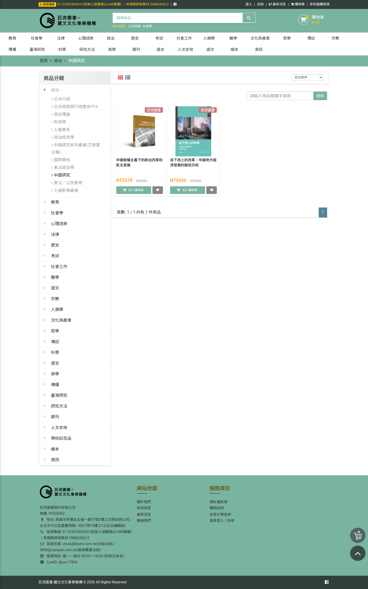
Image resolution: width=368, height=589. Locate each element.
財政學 (58, 122)
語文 (55, 288)
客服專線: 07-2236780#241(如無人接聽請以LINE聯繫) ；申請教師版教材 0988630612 (86, 535)
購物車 (298, 4)
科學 (55, 352)
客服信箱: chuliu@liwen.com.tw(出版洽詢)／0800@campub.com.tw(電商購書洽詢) (78, 547)
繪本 (55, 449)
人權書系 (60, 129)
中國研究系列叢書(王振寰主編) (75, 148)
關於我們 (144, 502)
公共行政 (60, 99)
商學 (55, 374)
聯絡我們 (144, 520)
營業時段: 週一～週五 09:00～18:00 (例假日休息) (82, 556)
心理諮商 (59, 223)
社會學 (147, 26)
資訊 (55, 460)
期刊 (55, 417)
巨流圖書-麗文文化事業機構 (60, 582)
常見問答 (144, 508)
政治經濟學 (62, 137)
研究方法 (59, 406)
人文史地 (59, 427)
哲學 (55, 331)
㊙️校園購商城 (319, 4)
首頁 (44, 60)
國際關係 (60, 160)
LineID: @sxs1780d (58, 562)
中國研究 (60, 175)
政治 (58, 60)
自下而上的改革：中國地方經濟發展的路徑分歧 (193, 163)
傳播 (55, 384)
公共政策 (134, 26)
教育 (55, 202)
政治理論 (60, 114)
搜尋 (320, 96)
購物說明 (217, 508)
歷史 (55, 245)
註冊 (260, 4)
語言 (55, 363)
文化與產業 (61, 320)
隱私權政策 (219, 502)
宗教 (55, 299)
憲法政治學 (62, 167)
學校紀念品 (61, 438)
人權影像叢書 (64, 190)
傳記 (55, 341)
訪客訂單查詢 (220, 514)
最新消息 (277, 4)
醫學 (55, 277)
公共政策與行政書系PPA (74, 106)
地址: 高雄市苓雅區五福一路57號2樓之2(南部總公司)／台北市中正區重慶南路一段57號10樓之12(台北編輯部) (87, 522)
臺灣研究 (59, 395)
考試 (55, 256)
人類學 (57, 309)
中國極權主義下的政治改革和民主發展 (139, 163)
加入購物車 (135, 191)
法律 (55, 234)
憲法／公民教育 (66, 183)
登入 (248, 4)
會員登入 (217, 520)
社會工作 (59, 266)
